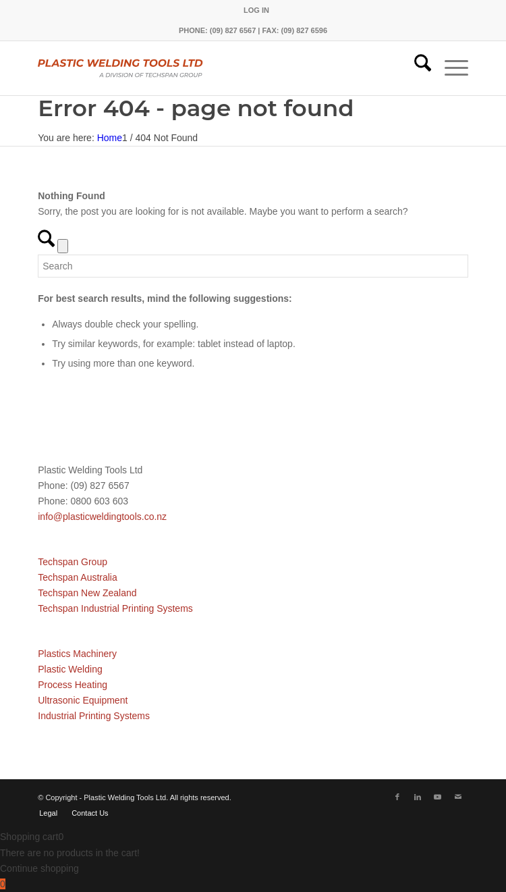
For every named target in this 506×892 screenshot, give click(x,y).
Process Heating (72, 684)
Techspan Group (72, 561)
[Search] (416, 68)
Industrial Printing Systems (94, 715)
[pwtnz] (210, 68)
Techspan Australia (77, 577)
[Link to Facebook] (397, 797)
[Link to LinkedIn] (417, 797)
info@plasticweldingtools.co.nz (102, 516)
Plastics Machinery (77, 653)
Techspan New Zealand (87, 592)
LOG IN (256, 10)
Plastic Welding (70, 669)
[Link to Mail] (458, 797)
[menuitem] (256, 10)
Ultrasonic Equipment (83, 700)
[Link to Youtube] (438, 797)
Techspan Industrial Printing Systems (115, 608)
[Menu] (449, 68)
